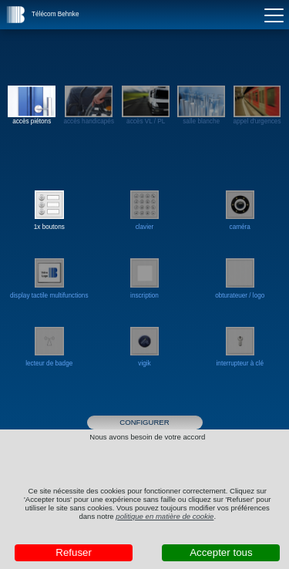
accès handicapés (88, 105)
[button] (16, 15)
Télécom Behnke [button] (55, 14)
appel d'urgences (257, 105)
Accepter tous (221, 552)
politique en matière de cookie (164, 516)
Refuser (73, 552)
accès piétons (31, 105)
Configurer (144, 422)
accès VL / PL (146, 105)
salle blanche (201, 105)
